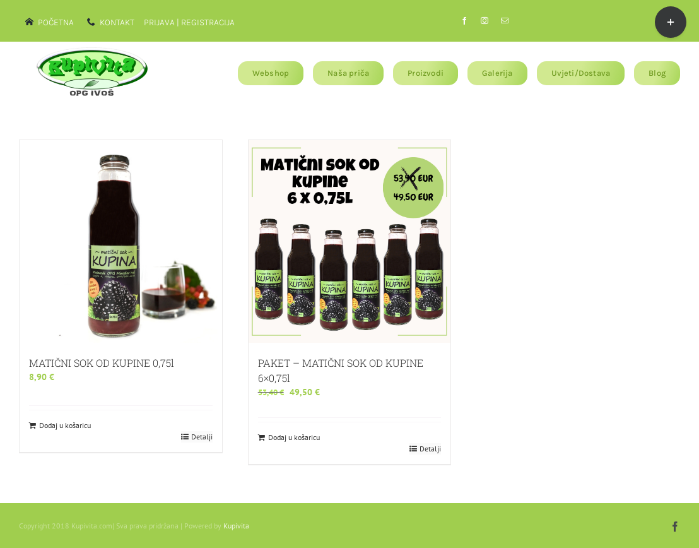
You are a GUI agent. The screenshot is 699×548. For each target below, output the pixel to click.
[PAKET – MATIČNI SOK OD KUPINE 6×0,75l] (350, 241)
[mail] (504, 21)
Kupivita (236, 525)
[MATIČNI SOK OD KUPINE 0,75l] (121, 241)
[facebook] (464, 21)
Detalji (202, 436)
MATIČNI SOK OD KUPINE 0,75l (101, 362)
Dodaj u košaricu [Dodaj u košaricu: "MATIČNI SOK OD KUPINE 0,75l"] (65, 425)
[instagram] (484, 21)
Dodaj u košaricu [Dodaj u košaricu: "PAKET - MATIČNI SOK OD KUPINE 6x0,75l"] (294, 437)
